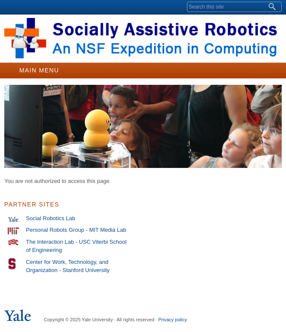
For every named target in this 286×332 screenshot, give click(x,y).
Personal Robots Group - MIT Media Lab (76, 230)
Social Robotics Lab (50, 218)
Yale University (14, 7)
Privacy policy (172, 319)
